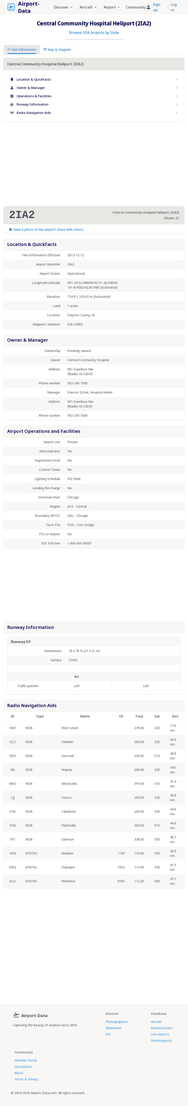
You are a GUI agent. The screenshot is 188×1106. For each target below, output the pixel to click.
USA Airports (160, 1034)
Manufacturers (162, 1028)
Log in (174, 7)
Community (136, 7)
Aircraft (156, 1022)
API (108, 1034)
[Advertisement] (94, 164)
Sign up (156, 7)
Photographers (117, 1022)
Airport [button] (112, 7)
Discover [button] (63, 7)
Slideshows (114, 1028)
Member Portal (25, 1060)
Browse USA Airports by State (94, 32)
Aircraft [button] (88, 7)
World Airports (161, 1040)
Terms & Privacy (26, 1079)
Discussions (23, 1066)
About (18, 1073)
